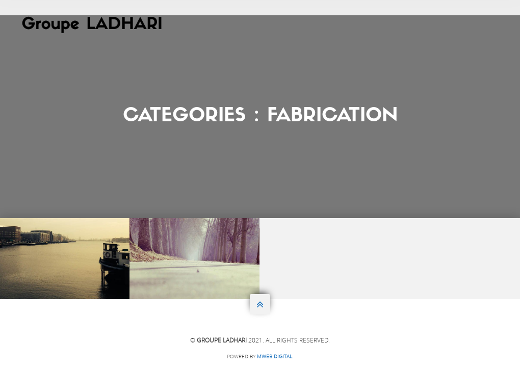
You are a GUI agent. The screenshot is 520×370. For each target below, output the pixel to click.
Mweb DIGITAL (274, 356)
